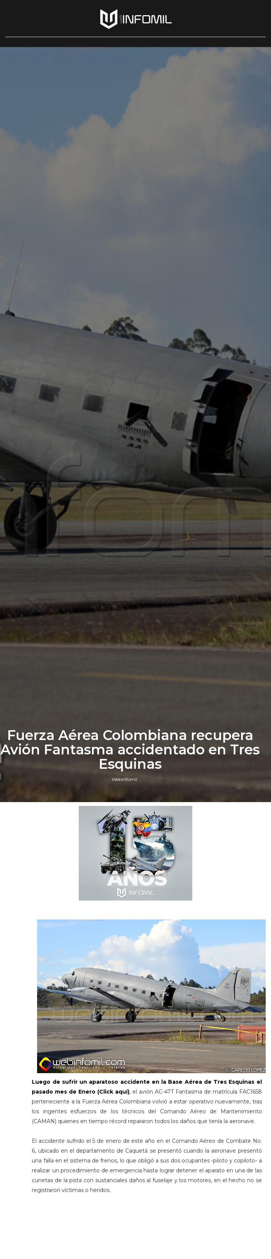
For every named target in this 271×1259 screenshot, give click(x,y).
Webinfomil (124, 779)
